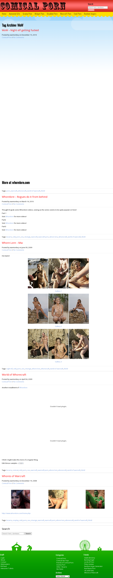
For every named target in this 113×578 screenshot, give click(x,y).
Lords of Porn (89, 562)
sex (22, 237)
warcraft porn (43, 237)
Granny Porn (27, 13)
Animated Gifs (14, 13)
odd (14, 237)
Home (4, 13)
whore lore (53, 237)
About (3, 560)
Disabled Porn (52, 13)
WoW (43, 191)
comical (15, 470)
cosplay (16, 520)
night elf (9, 369)
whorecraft (22, 191)
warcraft (14, 191)
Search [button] (91, 10)
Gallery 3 (58, 362)
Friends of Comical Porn (64, 563)
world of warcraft (33, 191)
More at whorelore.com (16, 182)
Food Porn (77, 13)
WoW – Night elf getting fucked (20, 30)
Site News (59, 569)
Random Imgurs (90, 13)
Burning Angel (89, 560)
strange (27, 237)
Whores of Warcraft (13, 476)
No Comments (18, 37)
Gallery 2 (58, 326)
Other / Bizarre (61, 567)
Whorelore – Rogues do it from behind (24, 196)
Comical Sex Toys (62, 561)
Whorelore (9, 216)
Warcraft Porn (65, 13)
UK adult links (89, 571)
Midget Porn (39, 13)
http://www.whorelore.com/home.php (16, 513)
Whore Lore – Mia (12, 242)
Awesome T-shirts (7, 568)
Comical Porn (7, 37)
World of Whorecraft (14, 374)
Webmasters (5, 564)
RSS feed (4, 566)
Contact (3, 562)
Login (3, 558)
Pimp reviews (89, 564)
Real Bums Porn (89, 568)
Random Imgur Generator (93, 566)
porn (8, 191)
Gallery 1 (58, 291)
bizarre (9, 237)
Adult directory (89, 558)
